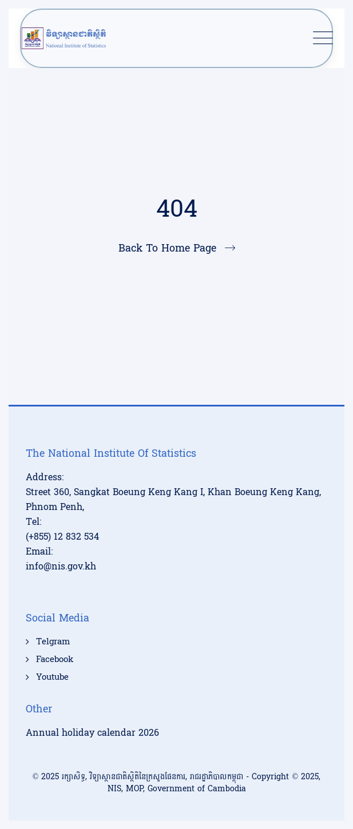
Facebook (54, 659)
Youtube (52, 677)
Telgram (53, 642)
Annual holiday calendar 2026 (92, 732)
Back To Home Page (167, 248)
